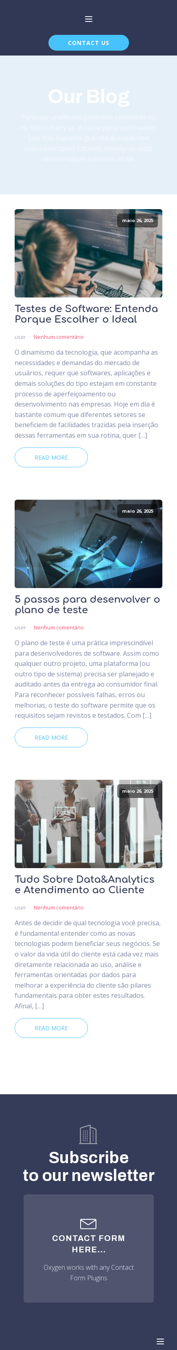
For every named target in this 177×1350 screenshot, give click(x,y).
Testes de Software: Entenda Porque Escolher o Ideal (86, 314)
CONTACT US (88, 43)
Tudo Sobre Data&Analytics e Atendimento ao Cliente (84, 885)
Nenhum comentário (59, 336)
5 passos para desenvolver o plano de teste (87, 605)
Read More (51, 457)
